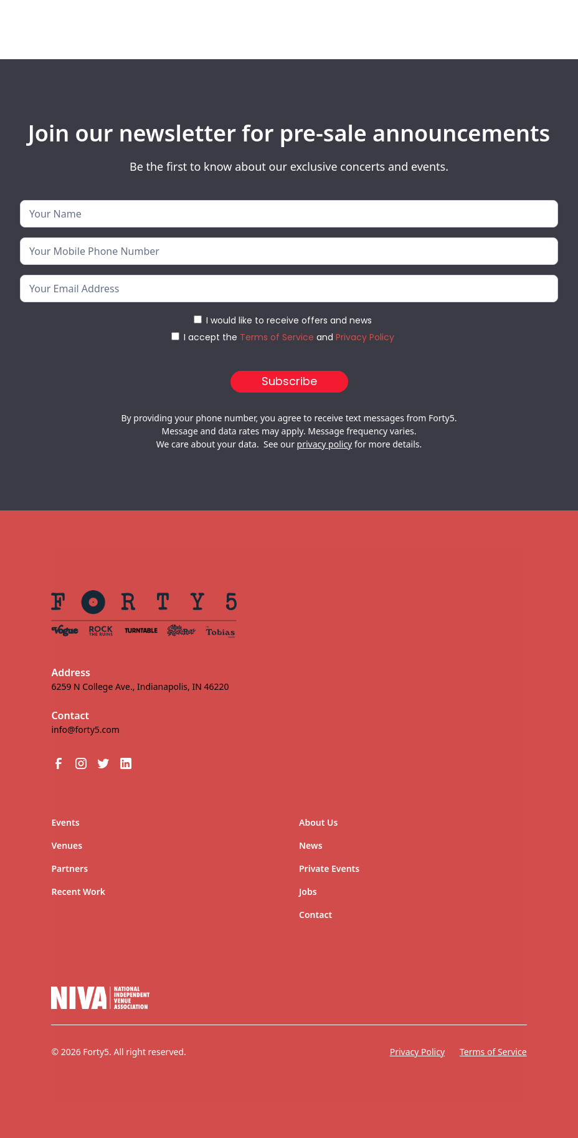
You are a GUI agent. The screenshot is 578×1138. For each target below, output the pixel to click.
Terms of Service (277, 337)
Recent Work (78, 891)
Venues (66, 845)
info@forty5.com (85, 729)
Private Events (329, 868)
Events (65, 822)
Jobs (308, 891)
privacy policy (325, 444)
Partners (69, 868)
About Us (318, 822)
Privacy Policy (365, 337)
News (311, 845)
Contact (315, 914)
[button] (530, 24)
